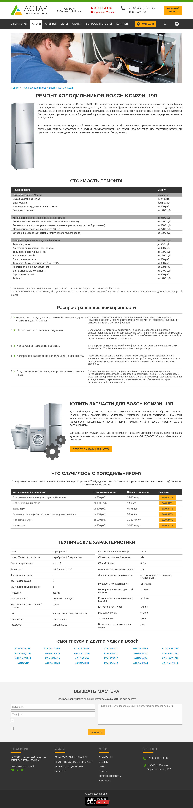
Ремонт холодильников (34, 87)
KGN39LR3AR (52, 653)
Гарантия (60, 771)
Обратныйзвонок (173, 10)
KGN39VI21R (81, 663)
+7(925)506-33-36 (140, 8)
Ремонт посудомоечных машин (74, 762)
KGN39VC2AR (170, 658)
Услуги (36, 23)
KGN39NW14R (23, 658)
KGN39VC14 (141, 658)
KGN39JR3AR (23, 648)
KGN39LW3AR (82, 653)
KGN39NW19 (52, 658)
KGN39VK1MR (170, 663)
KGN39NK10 (111, 653)
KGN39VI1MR (52, 663)
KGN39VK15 (111, 663)
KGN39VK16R (140, 663)
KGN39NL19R (65, 87)
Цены (64, 23)
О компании (19, 23)
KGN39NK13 (141, 653)
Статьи (76, 23)
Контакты (122, 23)
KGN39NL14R (170, 653)
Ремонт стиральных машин (71, 757)
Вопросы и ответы (99, 23)
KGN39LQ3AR (23, 653)
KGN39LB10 (111, 648)
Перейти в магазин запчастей (91, 449)
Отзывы (50, 23)
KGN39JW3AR (52, 648)
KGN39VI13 (23, 663)
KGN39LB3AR (140, 648)
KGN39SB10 (111, 658)
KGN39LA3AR (82, 648)
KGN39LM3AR (170, 648)
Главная (15, 87)
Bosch (52, 87)
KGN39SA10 (82, 658)
